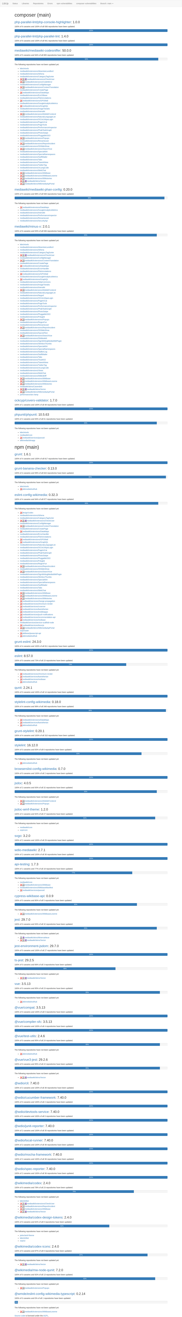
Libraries (25, 3)
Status (15, 3)
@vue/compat (24, 1007)
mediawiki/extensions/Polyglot (32, 317)
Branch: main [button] (106, 3)
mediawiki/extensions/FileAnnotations (35, 98)
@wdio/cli (21, 1083)
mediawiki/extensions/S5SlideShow (34, 146)
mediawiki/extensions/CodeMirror (38, 82)
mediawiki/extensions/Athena (32, 74)
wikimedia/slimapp (27, 440)
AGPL (45, 1316)
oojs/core (24, 830)
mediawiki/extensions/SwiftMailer (33, 157)
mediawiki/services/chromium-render (37, 604)
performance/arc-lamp (29, 395)
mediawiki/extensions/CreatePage (34, 90)
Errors (50, 3)
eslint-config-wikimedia (31, 495)
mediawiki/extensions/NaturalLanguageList (38, 117)
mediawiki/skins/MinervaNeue (37, 937)
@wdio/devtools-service (32, 1112)
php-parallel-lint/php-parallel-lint (37, 36)
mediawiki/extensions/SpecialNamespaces (37, 154)
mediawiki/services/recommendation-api (39, 617)
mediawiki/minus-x (28, 226)
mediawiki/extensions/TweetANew (34, 162)
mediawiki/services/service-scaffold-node (37, 623)
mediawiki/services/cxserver (33, 606)
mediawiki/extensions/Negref (32, 295)
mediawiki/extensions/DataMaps (35, 93)
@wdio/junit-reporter (29, 1126)
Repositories (38, 3)
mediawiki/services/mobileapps (35, 612)
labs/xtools (24, 68)
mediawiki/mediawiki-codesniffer (37, 50)
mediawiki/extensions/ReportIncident (40, 143)
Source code (20, 1316)
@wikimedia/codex (28, 1183)
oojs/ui (22, 1241)
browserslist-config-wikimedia (35, 769)
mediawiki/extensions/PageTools (33, 125)
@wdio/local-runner (28, 1140)
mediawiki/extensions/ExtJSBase (33, 95)
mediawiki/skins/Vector (36, 181)
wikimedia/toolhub (29, 489)
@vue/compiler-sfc (28, 1021)
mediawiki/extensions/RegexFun (33, 322)
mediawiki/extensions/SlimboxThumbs (36, 344)
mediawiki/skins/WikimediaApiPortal (40, 184)
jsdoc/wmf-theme (27, 1235)
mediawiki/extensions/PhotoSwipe (34, 133)
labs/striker (24, 1201)
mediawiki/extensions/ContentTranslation (42, 87)
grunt (18, 454)
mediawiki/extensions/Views (31, 370)
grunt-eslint (23, 641)
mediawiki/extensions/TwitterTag (33, 165)
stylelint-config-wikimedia (32, 702)
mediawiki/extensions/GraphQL (35, 106)
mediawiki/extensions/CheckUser (40, 79)
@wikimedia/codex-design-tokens (39, 1217)
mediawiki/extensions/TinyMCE (33, 360)
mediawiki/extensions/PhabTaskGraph (36, 130)
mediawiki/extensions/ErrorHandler (34, 269)
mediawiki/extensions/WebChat (33, 170)
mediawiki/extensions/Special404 (33, 152)
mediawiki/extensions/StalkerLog (33, 352)
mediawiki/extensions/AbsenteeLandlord (37, 71)
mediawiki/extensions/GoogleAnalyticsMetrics (39, 103)
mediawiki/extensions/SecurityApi (34, 221)
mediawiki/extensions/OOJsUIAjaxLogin (36, 119)
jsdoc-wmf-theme (27, 809)
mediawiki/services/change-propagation (38, 601)
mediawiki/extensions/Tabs (31, 160)
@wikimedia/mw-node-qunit (34, 1270)
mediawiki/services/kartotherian (35, 609)
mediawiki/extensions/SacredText (34, 333)
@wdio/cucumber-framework (35, 1097)
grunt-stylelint (24, 731)
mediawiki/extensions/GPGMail (35, 101)
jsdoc (18, 783)
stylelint (20, 745)
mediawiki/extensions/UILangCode (34, 168)
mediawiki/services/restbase (34, 620)
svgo (18, 836)
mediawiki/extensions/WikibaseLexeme (41, 176)
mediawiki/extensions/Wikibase (38, 173)
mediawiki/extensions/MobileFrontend (40, 114)
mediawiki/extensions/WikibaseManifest (36, 887)
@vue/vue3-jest (26, 1059)
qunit (18, 687)
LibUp (5, 3)
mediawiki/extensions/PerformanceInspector (38, 127)
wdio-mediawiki (25, 850)
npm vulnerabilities (64, 3)
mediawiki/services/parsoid (33, 438)
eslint (18, 656)
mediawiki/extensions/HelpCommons (35, 282)
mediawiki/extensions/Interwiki (32, 111)
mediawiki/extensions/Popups (37, 138)
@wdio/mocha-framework (33, 1154)
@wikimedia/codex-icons (32, 1246)
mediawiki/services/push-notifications (37, 614)
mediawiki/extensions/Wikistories (38, 178)
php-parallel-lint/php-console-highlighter (43, 22)
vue (17, 984)
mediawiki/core (26, 435)
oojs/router (24, 631)
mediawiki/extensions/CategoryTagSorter (37, 76)
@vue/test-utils (25, 1036)
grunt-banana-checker (30, 468)
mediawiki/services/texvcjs (33, 625)
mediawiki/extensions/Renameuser (34, 141)
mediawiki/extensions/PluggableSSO (35, 135)
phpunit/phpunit (26, 414)
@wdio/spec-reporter (30, 1169)
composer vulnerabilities (86, 3)
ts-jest (19, 960)
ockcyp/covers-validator (31, 400)
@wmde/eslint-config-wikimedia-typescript (45, 1294)
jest (17, 919)
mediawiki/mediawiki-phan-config (38, 189)
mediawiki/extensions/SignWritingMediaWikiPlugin (41, 341)
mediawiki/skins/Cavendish (31, 386)
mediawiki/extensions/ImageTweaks (35, 109)
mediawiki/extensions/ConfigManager (35, 85)
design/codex (27, 513)
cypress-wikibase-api (30, 896)
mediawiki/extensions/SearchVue (38, 149)
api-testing (22, 864)
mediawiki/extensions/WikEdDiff (33, 376)
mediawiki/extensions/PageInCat (33, 122)
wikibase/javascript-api (31, 633)
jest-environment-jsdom (31, 946)
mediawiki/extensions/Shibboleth (33, 338)
